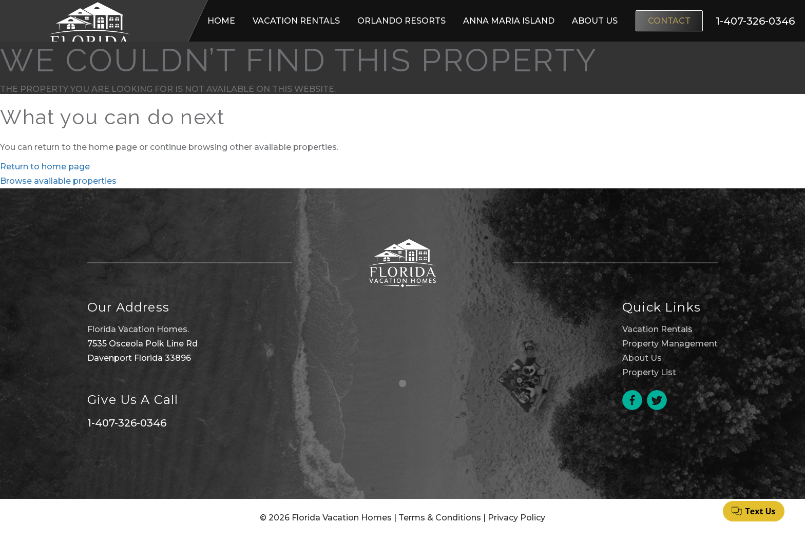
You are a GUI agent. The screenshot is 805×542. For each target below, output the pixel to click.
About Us (595, 21)
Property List (649, 372)
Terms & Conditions (439, 517)
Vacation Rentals (296, 21)
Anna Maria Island (508, 21)
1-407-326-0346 (126, 423)
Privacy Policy (516, 517)
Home (221, 21)
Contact (669, 21)
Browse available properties (58, 181)
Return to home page (45, 166)
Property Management (670, 344)
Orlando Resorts (401, 21)
